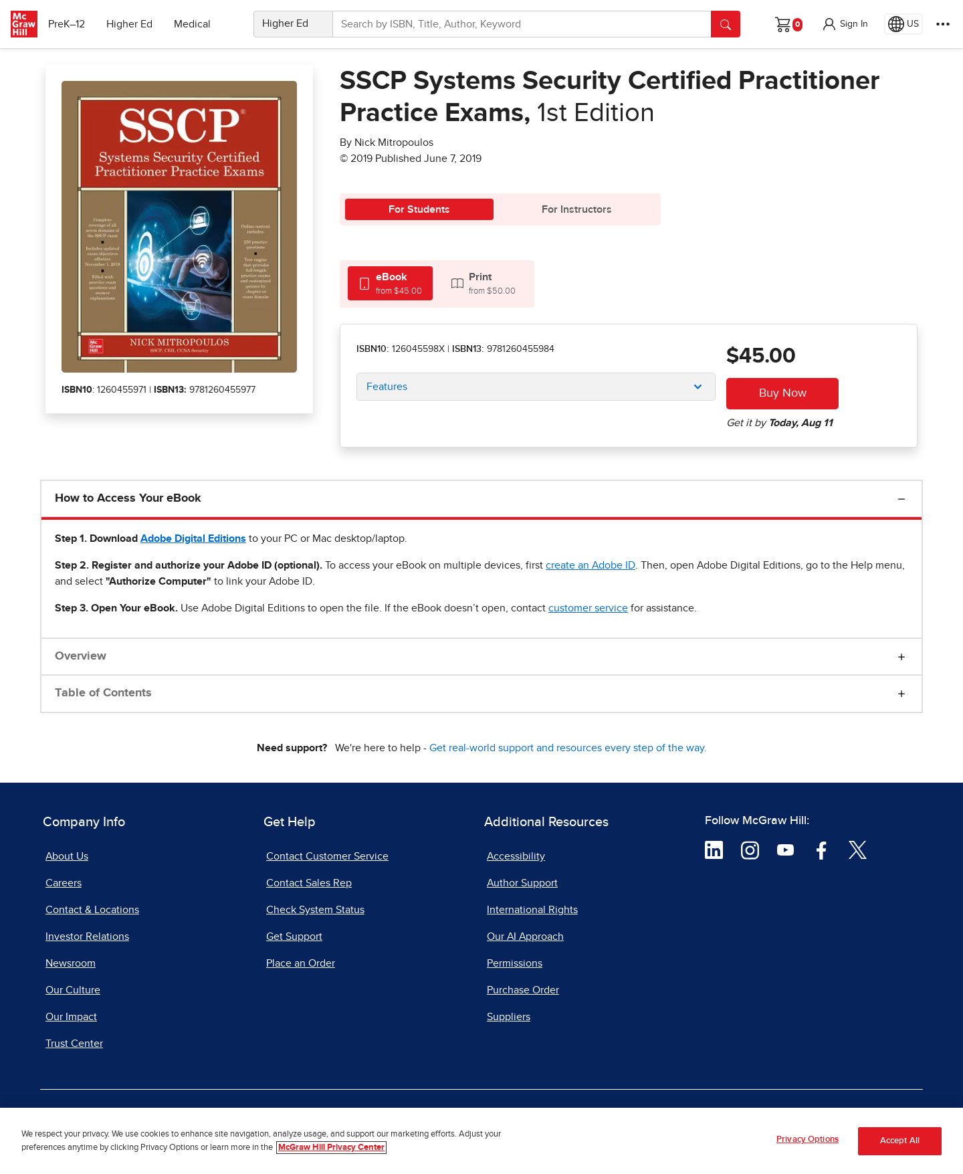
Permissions (514, 963)
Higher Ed (135, 24)
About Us (66, 856)
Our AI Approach (525, 936)
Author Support (522, 883)
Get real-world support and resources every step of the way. (568, 748)
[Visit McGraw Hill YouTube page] (785, 849)
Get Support (294, 936)
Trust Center (74, 1043)
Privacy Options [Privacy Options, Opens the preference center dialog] (807, 1139)
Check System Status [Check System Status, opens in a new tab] (315, 909)
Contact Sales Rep (309, 883)
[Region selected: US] (903, 24)
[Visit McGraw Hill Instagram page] (750, 849)
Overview (80, 656)
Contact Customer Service (327, 856)
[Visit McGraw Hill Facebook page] (822, 849)
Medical (197, 24)
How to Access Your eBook (128, 498)
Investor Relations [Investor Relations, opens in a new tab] (87, 936)
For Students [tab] (419, 209)
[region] (481, 1141)
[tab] (390, 283)
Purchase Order (523, 990)
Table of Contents (103, 693)
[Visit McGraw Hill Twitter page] (858, 849)
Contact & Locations (92, 909)
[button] (844, 24)
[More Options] (943, 24)
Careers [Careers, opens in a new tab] (63, 883)
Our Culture (72, 990)
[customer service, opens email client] (588, 608)
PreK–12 (72, 24)
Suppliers (508, 1016)
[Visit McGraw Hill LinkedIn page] (714, 849)
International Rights (532, 909)
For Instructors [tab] (577, 209)
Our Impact (71, 1016)
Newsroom (70, 963)
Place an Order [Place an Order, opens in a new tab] (300, 963)
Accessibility (516, 856)
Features (386, 386)
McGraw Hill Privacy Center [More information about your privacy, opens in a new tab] (331, 1147)
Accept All (900, 1141)
